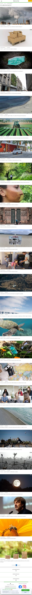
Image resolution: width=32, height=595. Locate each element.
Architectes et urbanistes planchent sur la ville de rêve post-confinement (10, 93)
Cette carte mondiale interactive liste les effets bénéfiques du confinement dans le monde (13, 382)
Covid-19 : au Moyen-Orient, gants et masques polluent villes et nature (10, 360)
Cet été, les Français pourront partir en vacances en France (8, 271)
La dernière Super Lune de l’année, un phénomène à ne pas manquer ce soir (11, 494)
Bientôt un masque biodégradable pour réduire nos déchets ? (9, 204)
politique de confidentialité (15, 592)
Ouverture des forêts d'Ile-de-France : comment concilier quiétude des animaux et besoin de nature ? (15, 182)
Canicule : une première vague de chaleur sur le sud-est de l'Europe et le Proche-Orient (13, 115)
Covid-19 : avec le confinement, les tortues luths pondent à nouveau (10, 338)
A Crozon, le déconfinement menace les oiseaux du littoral (8, 249)
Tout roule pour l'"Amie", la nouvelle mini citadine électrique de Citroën (10, 160)
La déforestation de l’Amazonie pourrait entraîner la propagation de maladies (11, 293)
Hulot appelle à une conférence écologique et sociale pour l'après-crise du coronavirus (13, 516)
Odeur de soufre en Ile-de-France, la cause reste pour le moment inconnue (11, 449)
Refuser (25, 592)
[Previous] (13, 565)
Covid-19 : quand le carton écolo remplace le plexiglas (8, 48)
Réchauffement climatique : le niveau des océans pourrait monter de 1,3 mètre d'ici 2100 (13, 427)
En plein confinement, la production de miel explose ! (8, 538)
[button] (1, 1)
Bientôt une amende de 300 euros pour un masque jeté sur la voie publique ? (11, 71)
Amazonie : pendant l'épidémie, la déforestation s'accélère (9, 471)
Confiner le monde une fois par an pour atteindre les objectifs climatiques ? (11, 26)
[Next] (19, 565)
